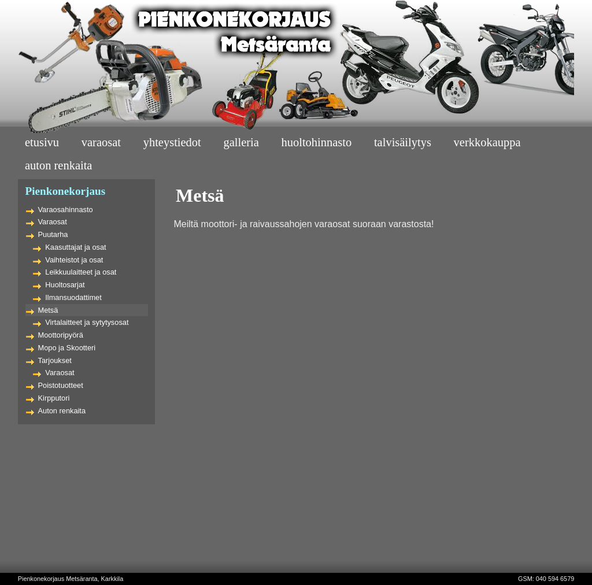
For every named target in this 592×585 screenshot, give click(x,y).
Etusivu (42, 142)
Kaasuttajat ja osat (75, 247)
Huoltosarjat (64, 284)
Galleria (240, 142)
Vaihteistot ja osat (74, 260)
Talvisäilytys (402, 142)
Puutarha (53, 234)
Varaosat (101, 142)
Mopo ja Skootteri (67, 347)
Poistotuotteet (60, 385)
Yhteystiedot (172, 142)
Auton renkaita (62, 410)
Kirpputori (54, 398)
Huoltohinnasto (317, 142)
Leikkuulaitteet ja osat (80, 272)
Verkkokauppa (487, 142)
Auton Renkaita (58, 165)
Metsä (48, 310)
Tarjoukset (55, 360)
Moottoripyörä (60, 335)
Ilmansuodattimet (73, 297)
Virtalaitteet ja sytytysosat (86, 322)
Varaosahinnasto (65, 209)
